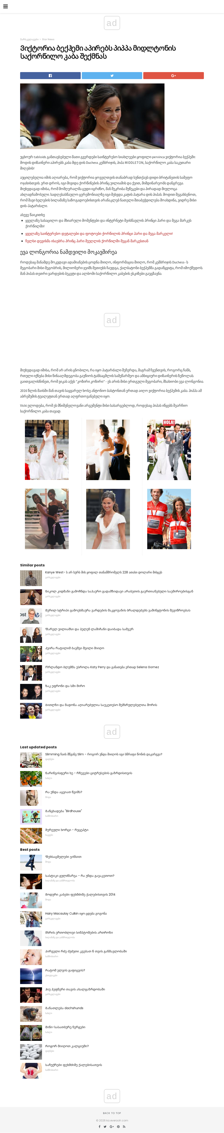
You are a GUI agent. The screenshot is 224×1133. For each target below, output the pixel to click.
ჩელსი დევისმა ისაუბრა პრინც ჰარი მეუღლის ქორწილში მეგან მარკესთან (86, 241)
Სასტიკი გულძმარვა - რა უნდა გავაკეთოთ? (79, 876)
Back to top (112, 1113)
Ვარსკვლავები (29, 39)
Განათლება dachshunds (64, 1008)
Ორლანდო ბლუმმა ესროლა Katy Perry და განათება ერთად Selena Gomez (102, 667)
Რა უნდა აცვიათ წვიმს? (63, 792)
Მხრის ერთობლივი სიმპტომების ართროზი (79, 932)
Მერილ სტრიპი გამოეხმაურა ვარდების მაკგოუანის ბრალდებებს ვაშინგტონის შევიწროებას (117, 610)
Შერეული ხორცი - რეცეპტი (66, 830)
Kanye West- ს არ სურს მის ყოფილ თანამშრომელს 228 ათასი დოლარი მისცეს (103, 572)
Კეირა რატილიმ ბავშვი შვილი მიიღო (74, 648)
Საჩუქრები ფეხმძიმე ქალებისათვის (73, 1065)
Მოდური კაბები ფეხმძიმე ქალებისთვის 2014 (80, 894)
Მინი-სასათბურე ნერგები (65, 1027)
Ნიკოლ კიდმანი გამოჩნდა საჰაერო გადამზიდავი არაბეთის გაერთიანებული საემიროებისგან (119, 591)
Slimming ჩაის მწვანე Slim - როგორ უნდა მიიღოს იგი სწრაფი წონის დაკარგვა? (103, 754)
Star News (48, 39)
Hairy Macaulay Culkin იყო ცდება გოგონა (76, 913)
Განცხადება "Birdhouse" (63, 811)
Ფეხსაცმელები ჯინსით (63, 857)
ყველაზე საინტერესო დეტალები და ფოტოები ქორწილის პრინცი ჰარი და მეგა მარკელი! (99, 233)
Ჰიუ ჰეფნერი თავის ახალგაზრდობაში (75, 989)
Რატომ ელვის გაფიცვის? (65, 970)
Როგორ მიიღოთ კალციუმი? (67, 1046)
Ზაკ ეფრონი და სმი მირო (65, 686)
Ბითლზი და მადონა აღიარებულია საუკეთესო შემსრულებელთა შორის (101, 705)
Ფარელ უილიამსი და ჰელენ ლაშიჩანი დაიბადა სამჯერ (89, 629)
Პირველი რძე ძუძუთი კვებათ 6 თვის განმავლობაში (86, 951)
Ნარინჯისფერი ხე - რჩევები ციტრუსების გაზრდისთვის (88, 773)
